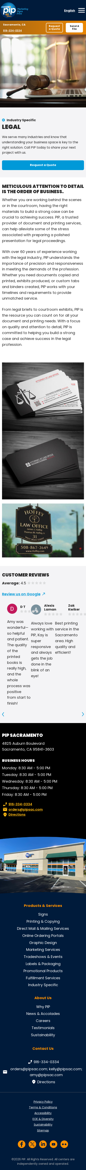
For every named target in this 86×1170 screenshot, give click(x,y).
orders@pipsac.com (22, 809)
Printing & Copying (43, 921)
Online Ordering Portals (43, 935)
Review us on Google (21, 594)
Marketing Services (43, 949)
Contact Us (43, 1048)
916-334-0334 (12, 30)
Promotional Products (43, 970)
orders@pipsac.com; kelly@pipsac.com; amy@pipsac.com (42, 1071)
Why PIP (43, 1006)
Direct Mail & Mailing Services (43, 928)
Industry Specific (21, 120)
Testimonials (43, 1027)
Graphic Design (43, 942)
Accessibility (43, 1113)
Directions (13, 814)
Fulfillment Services (43, 977)
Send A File (74, 27)
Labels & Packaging (43, 963)
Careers (43, 1020)
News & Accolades (43, 1013)
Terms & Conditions (43, 1107)
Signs (43, 914)
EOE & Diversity (43, 1119)
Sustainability (43, 1034)
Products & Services (43, 905)
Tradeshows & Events (43, 956)
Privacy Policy (43, 1102)
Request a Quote (54, 27)
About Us (43, 998)
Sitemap (43, 1130)
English (69, 11)
